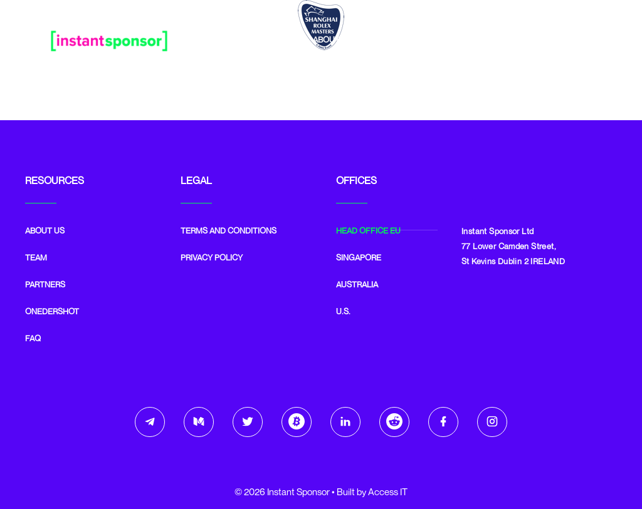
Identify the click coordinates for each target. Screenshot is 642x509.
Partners (432, 39)
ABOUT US (45, 230)
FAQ (33, 338)
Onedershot (504, 39)
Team (376, 39)
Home (276, 39)
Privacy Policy (212, 257)
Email (567, 39)
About (326, 39)
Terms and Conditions (228, 230)
